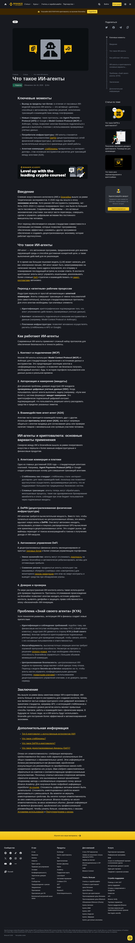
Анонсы (34, 858)
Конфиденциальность (39, 872)
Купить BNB (86, 908)
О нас (33, 852)
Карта (59, 867)
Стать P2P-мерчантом (90, 852)
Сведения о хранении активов (118, 872)
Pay (58, 858)
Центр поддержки (114, 885)
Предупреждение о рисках (41, 884)
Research (60, 890)
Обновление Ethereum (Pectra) (92, 902)
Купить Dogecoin (88, 914)
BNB (109, 858)
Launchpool (61, 875)
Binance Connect (88, 871)
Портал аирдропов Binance (117, 905)
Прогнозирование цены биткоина (93, 896)
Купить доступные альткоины (92, 920)
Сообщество (36, 881)
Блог (33, 878)
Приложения (36, 890)
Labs (84, 868)
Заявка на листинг (88, 860)
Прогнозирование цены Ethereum (93, 899)
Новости (34, 861)
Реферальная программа (116, 855)
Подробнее (92, 11)
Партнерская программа (116, 852)
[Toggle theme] (130, 4)
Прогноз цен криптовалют (91, 893)
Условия (34, 870)
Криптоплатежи (62, 861)
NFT (58, 884)
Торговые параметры (115, 902)
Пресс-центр (36, 864)
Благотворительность (64, 893)
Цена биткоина (87, 887)
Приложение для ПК (38, 893)
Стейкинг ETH (62, 881)
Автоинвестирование (64, 878)
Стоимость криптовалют (90, 884)
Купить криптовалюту (64, 855)
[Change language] (125, 4)
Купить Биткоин (87, 905)
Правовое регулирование (40, 867)
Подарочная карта (63, 872)
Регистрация (117, 4)
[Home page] (16, 4)
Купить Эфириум (88, 917)
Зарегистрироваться (118, 209)
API (109, 896)
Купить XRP (86, 911)
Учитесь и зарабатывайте (91, 881)
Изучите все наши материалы (67, 836)
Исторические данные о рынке (118, 866)
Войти (106, 4)
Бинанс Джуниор (62, 864)
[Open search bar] (99, 4)
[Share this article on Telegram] (120, 27)
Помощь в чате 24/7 (115, 882)
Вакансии (35, 855)
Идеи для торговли (114, 869)
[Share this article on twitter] (106, 27)
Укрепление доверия (39, 875)
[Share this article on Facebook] (113, 27)
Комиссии (111, 893)
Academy (60, 870)
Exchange (60, 852)
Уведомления (36, 887)
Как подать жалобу (114, 913)
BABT (59, 887)
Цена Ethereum (87, 890)
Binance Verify (112, 899)
